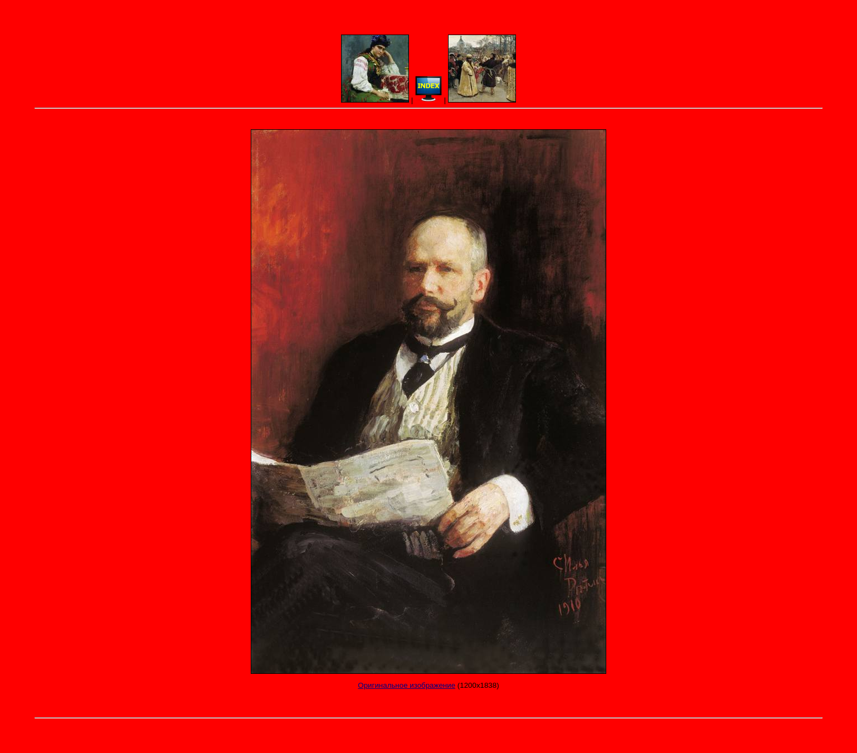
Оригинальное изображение (406, 685)
